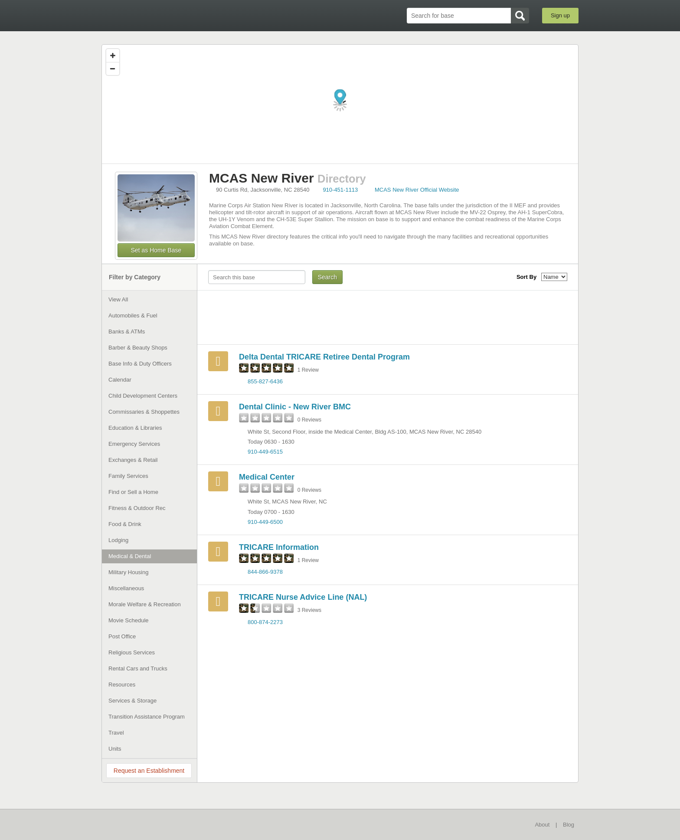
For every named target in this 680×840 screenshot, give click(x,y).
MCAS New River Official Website (417, 189)
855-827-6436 (265, 381)
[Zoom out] (112, 68)
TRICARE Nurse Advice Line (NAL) (303, 597)
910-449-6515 (265, 451)
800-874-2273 (265, 622)
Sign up (560, 15)
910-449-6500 (265, 522)
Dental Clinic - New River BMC (295, 406)
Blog (568, 824)
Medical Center (266, 477)
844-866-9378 (265, 572)
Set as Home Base (156, 250)
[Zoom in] (112, 55)
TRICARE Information (279, 547)
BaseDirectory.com (165, 15)
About (542, 824)
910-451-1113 (340, 189)
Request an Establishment (149, 770)
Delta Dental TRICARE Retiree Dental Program (324, 357)
